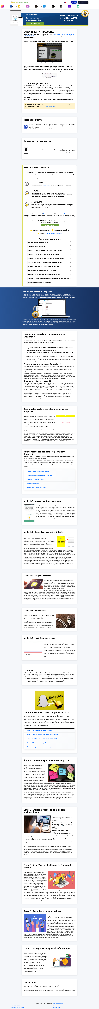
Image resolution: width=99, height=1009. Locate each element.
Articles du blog (56, 1007)
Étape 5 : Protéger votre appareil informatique (39, 747)
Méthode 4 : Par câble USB (34, 483)
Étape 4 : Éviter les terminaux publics (37, 743)
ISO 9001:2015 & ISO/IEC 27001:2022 (53, 233)
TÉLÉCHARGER (46, 185)
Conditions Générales (58, 1003)
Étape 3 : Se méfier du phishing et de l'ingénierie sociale (42, 738)
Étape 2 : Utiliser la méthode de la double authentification (42, 734)
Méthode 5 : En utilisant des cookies (37, 487)
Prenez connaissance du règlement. (48, 106)
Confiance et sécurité (16, 1005)
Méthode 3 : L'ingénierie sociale (35, 479)
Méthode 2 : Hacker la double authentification (39, 475)
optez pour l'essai (63, 213)
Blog (53, 1005)
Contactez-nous (47, 213)
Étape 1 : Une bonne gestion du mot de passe (39, 730)
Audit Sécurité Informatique (17, 1007)
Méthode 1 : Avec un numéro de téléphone (38, 471)
